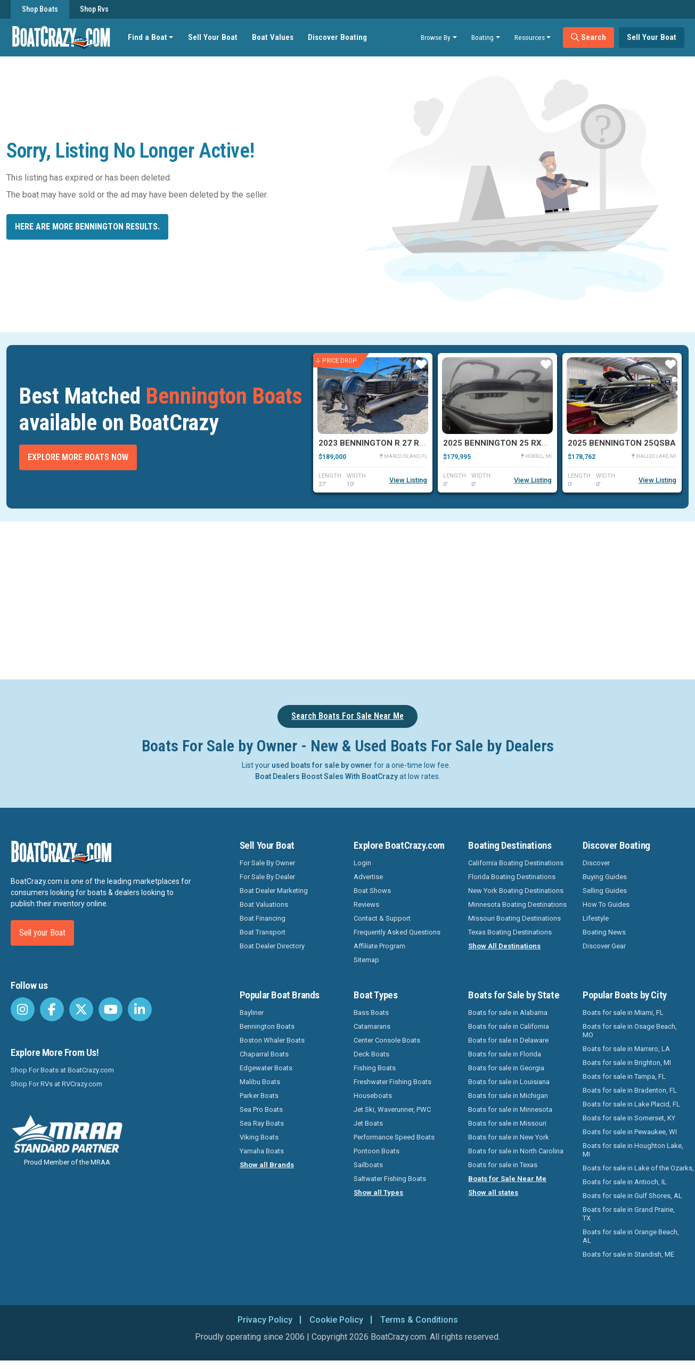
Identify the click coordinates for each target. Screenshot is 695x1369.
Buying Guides (605, 877)
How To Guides (606, 904)
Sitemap (366, 960)
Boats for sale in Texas (502, 1165)
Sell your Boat (42, 933)
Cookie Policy (336, 1320)
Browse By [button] (436, 37)
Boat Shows (372, 891)
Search (588, 37)
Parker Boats (259, 1096)
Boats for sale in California (508, 1026)
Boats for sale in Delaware (508, 1040)
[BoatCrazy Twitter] (81, 1009)
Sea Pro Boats (261, 1109)
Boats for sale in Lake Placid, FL (631, 1104)
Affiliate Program (379, 946)
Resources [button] (529, 37)
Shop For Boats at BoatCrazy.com (62, 1070)
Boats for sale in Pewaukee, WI (630, 1132)
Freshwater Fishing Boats (392, 1082)
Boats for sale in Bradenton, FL (630, 1090)
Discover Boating (337, 37)
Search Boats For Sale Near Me (347, 716)
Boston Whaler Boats (272, 1040)
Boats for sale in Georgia (506, 1068)
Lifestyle (596, 918)
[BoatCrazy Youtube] (110, 1009)
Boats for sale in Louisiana (509, 1082)
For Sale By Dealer (267, 877)
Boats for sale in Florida (504, 1054)
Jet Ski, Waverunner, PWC (392, 1109)
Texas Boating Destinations (510, 932)
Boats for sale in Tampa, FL (624, 1076)
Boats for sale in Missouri (507, 1123)
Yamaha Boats (262, 1151)
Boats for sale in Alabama (507, 1012)
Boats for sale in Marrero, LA (626, 1049)
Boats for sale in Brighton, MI (627, 1063)
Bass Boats (371, 1012)
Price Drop (336, 360)
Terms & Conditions (419, 1320)
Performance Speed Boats (394, 1137)
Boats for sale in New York (508, 1137)
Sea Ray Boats (262, 1123)
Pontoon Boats (376, 1151)
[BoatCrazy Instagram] (23, 1009)
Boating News (604, 932)
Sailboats (368, 1165)
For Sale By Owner (267, 863)
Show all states (493, 1192)
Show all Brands (267, 1165)
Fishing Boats (375, 1068)
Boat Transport (262, 932)
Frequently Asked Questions (397, 932)
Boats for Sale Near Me (507, 1179)
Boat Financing (262, 918)
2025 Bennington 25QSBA (622, 443)
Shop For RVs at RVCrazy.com (56, 1084)
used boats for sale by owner (322, 765)
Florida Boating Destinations (511, 877)
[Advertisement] (388, 598)
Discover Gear (604, 946)
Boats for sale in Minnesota (510, 1109)
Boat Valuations (264, 904)
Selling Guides (605, 891)
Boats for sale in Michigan (508, 1096)
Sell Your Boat (213, 37)
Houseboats (373, 1096)
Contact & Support (382, 918)
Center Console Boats (387, 1040)
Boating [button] (482, 37)
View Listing (408, 480)
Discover (596, 863)
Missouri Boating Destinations (514, 918)
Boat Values (272, 37)
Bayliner (252, 1012)
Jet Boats (368, 1123)
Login (362, 863)
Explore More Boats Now (78, 457)
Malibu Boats (260, 1082)
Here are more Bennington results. (87, 227)
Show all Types (378, 1192)
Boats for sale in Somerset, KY (629, 1118)
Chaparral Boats (264, 1054)
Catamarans (372, 1026)
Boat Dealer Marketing (274, 891)
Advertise (368, 877)
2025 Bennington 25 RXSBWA (504, 443)
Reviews (366, 904)
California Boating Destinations (515, 863)
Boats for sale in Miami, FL (623, 1012)
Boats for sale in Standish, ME (628, 1254)
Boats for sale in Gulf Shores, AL (632, 1196)
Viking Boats (259, 1137)
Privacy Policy (265, 1320)
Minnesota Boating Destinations (517, 904)
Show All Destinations (504, 946)
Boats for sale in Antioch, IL (625, 1182)
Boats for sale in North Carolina (515, 1151)
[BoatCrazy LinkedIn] (140, 1009)
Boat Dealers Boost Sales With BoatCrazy (326, 776)
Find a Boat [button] (147, 37)
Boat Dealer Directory (272, 946)
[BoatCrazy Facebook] (52, 1009)
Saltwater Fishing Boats (390, 1179)
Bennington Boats (267, 1026)
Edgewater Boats (266, 1068)
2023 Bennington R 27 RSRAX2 (382, 443)
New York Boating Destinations (515, 891)
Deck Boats (371, 1054)
